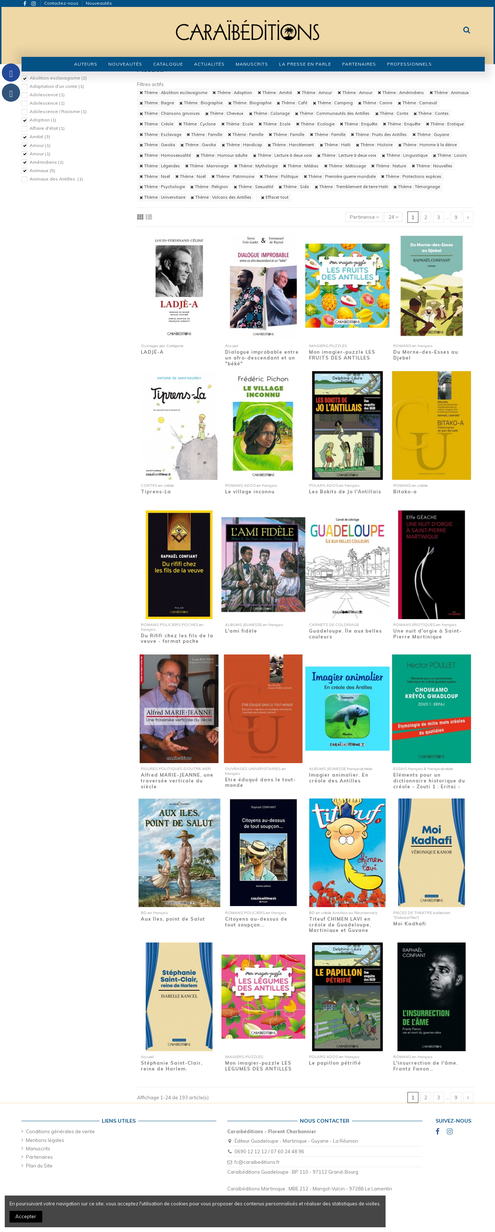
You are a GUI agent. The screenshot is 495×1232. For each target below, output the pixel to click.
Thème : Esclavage (160, 134)
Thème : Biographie (201, 102)
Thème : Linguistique (405, 155)
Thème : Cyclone (197, 124)
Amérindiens (46, 162)
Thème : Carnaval (417, 102)
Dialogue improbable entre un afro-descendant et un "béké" (262, 357)
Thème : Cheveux (224, 113)
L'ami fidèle (241, 631)
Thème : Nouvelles (432, 165)
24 (393, 217)
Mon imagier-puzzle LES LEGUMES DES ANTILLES (258, 1066)
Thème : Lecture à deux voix (282, 155)
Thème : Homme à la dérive (427, 144)
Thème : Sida (294, 186)
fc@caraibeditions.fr (257, 1162)
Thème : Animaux (449, 92)
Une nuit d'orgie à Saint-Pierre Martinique (427, 634)
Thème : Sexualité (253, 186)
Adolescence (47, 94)
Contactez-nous (62, 3)
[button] (168, 64)
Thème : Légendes (160, 165)
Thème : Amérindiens (401, 92)
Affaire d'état (47, 128)
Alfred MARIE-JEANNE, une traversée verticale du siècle (177, 780)
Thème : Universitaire (162, 197)
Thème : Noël (155, 176)
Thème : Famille (204, 134)
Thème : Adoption (232, 92)
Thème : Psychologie (162, 186)
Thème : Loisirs (450, 155)
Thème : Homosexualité (165, 155)
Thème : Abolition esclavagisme (173, 92)
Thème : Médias (300, 165)
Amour (40, 145)
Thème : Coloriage (269, 113)
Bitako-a (405, 491)
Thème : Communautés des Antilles (332, 113)
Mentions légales (45, 1140)
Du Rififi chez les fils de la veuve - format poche (177, 638)
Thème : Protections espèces (411, 176)
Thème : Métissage (345, 165)
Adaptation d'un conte (57, 86)
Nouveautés (99, 3)
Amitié (40, 136)
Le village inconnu (250, 491)
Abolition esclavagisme (58, 78)
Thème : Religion (209, 186)
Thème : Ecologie (315, 124)
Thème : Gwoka (157, 144)
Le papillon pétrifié (335, 1063)
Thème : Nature (388, 165)
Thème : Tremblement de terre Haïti (351, 186)
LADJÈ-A (152, 352)
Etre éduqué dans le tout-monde (260, 782)
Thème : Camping (333, 102)
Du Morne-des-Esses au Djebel (425, 355)
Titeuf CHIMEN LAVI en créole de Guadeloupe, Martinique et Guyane (340, 924)
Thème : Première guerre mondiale (340, 176)
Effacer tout (275, 197)
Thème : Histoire (374, 144)
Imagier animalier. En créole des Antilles (338, 778)
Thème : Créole (156, 124)
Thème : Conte (391, 113)
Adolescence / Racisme (58, 111)
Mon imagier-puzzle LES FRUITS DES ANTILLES (342, 355)
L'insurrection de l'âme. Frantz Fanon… (425, 1066)
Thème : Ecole (237, 124)
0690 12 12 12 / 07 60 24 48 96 (269, 1151)
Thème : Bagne (157, 102)
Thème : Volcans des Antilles (221, 197)
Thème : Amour (314, 92)
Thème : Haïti (335, 144)
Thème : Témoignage (417, 186)
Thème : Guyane (431, 134)
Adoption (43, 120)
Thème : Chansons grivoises (170, 113)
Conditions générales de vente (60, 1131)
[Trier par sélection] (364, 217)
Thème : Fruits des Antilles (379, 134)
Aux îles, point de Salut (173, 919)
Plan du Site (39, 1166)
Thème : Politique (279, 176)
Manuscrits (38, 1148)
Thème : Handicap (242, 144)
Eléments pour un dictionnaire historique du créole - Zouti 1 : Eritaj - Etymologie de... (429, 783)
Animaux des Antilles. (56, 179)
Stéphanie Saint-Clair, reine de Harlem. (171, 1066)
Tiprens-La (156, 491)
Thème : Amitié (275, 92)
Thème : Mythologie (256, 165)
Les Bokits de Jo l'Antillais (345, 491)
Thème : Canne (375, 102)
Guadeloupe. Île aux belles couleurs (345, 634)
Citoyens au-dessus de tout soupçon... (256, 922)
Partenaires (39, 1157)
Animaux (42, 170)
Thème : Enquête (358, 124)
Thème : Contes (431, 113)
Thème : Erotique (445, 124)
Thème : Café (292, 102)
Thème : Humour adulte (221, 155)
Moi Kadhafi (409, 923)
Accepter (25, 1216)
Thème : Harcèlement (291, 144)
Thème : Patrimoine (233, 176)
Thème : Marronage (206, 165)
